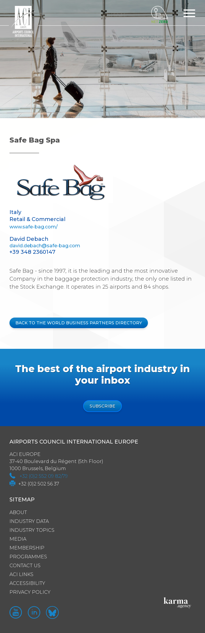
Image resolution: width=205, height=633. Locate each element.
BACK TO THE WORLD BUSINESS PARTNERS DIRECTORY (78, 323)
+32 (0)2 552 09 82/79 (44, 476)
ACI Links (21, 574)
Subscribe (102, 406)
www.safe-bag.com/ (33, 227)
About (18, 512)
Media (17, 539)
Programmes (28, 557)
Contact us (25, 565)
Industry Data (29, 521)
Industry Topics (31, 530)
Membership (26, 548)
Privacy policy (30, 592)
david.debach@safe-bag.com (44, 245)
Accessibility (27, 583)
